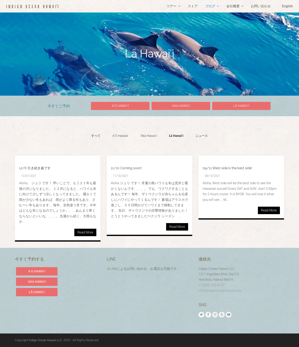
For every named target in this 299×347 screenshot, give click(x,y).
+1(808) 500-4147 (211, 285)
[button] (120, 106)
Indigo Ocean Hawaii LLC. (46, 340)
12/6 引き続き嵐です (35, 168)
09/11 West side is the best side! (227, 168)
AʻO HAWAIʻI (36, 271)
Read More (85, 232)
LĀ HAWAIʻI (37, 292)
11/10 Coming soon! (126, 168)
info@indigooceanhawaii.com (220, 291)
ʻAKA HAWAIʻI (36, 282)
